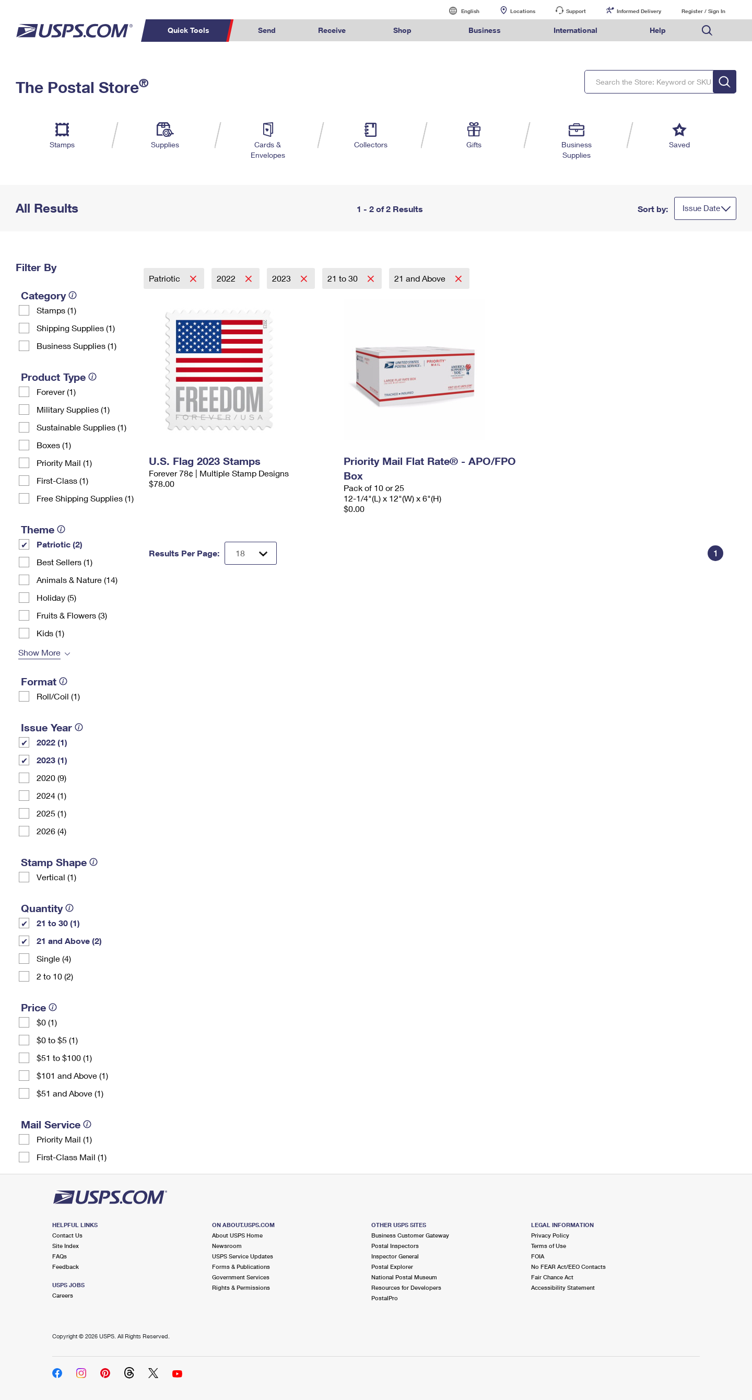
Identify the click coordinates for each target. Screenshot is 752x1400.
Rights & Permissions (241, 1287)
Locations (522, 11)
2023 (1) (52, 760)
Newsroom (227, 1245)
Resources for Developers (406, 1287)
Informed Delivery (639, 11)
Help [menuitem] (658, 30)
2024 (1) (51, 795)
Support (576, 11)
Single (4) (54, 958)
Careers (62, 1295)
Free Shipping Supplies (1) (85, 498)
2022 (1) (52, 742)
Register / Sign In (703, 11)
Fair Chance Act (552, 1277)
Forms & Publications (241, 1266)
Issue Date (701, 208)
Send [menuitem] (267, 30)
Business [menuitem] (484, 30)
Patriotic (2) (60, 544)
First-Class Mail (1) (72, 1157)
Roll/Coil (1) (58, 696)
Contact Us (67, 1235)
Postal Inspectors (395, 1245)
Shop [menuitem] (402, 30)
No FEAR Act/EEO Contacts (568, 1266)
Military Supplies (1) (73, 409)
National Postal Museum (404, 1277)
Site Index (65, 1245)
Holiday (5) (56, 597)
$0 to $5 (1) (57, 1040)
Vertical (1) (56, 877)
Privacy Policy (550, 1235)
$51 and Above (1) (70, 1093)
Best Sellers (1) (64, 562)
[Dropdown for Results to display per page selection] (251, 553)
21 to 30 (343, 278)
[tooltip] (72, 295)
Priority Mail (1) (64, 463)
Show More (39, 652)
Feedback (65, 1266)
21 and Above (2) (69, 941)
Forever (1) (56, 391)
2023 (282, 278)
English (459, 11)
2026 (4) (51, 831)
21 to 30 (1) (58, 923)
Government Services (240, 1277)
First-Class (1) (62, 480)
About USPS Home (237, 1235)
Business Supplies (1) (76, 346)
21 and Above (421, 278)
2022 (227, 278)
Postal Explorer (392, 1266)
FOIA (537, 1256)
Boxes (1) (54, 445)
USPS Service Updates (242, 1256)
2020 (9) (51, 778)
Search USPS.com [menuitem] (707, 30)
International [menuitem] (575, 30)
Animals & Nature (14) (77, 580)
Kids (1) (50, 633)
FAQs (59, 1256)
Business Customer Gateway (410, 1235)
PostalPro (384, 1297)
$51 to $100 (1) (64, 1058)
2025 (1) (51, 813)
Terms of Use (548, 1245)
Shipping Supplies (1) (76, 328)
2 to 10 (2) (55, 976)
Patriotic (165, 278)
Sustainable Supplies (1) (81, 427)
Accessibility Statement (563, 1287)
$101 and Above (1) (72, 1075)
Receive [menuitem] (332, 30)
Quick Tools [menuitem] (188, 30)
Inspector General (395, 1256)
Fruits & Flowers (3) (72, 615)
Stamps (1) (56, 310)
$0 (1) (47, 1022)
